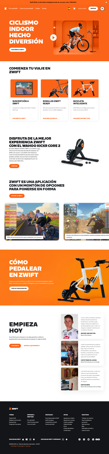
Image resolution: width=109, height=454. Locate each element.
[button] (106, 2)
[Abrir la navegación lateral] (102, 8)
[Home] (6, 9)
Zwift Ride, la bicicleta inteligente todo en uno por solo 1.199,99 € (53, 2)
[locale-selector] (68, 8)
